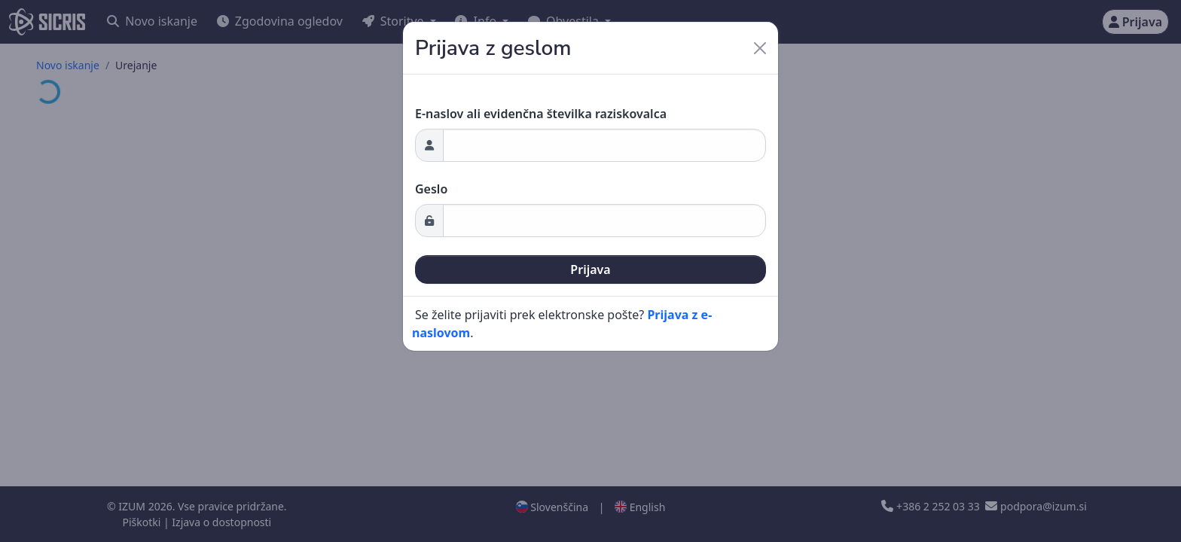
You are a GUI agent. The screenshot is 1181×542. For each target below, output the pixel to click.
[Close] (760, 48)
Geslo (431, 189)
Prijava (590, 269)
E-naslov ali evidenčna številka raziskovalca (541, 113)
